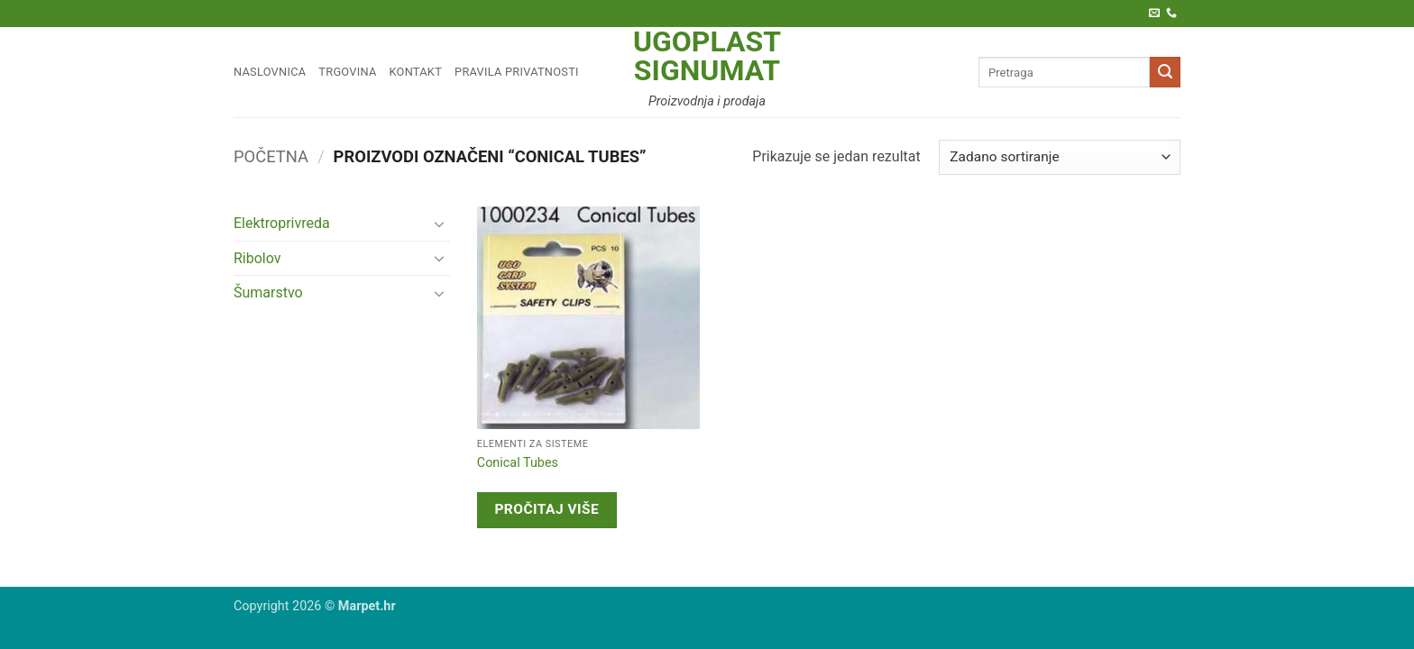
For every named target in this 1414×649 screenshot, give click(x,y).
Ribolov (257, 258)
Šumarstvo (268, 292)
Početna (271, 156)
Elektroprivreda (282, 223)
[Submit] (1165, 72)
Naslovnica (270, 71)
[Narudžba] (1059, 157)
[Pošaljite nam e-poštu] (1154, 13)
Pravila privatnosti (516, 71)
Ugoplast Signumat (707, 56)
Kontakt (416, 71)
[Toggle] (439, 223)
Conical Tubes (517, 463)
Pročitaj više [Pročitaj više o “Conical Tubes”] (546, 509)
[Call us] (1171, 13)
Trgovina (347, 71)
